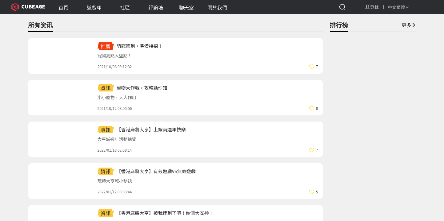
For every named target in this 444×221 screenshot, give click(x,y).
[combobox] (398, 7)
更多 (408, 25)
